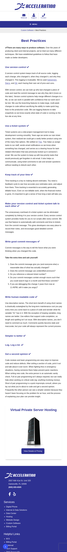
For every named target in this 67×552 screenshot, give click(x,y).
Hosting (9, 517)
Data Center (11, 513)
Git (16, 83)
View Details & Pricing (33, 451)
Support (34, 17)
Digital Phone (11, 507)
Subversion (52, 80)
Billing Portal (11, 527)
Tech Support (11, 549)
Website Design (12, 520)
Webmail (24, 17)
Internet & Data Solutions (16, 510)
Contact (43, 17)
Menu (34, 24)
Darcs (7, 83)
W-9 (8, 539)
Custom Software (13, 523)
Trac (40, 142)
